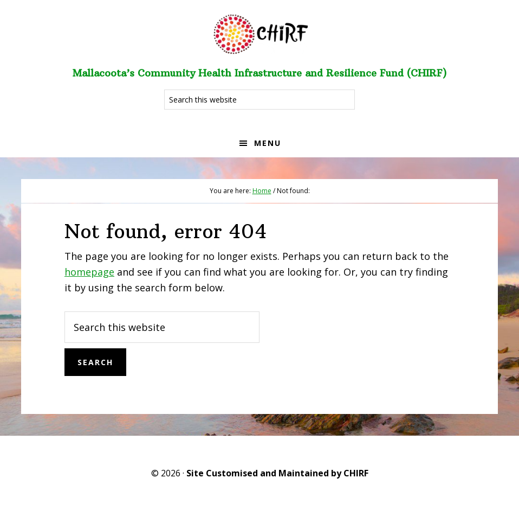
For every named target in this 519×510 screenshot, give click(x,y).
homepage (89, 271)
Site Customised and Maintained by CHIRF (277, 473)
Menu (267, 143)
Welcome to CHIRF (259, 32)
